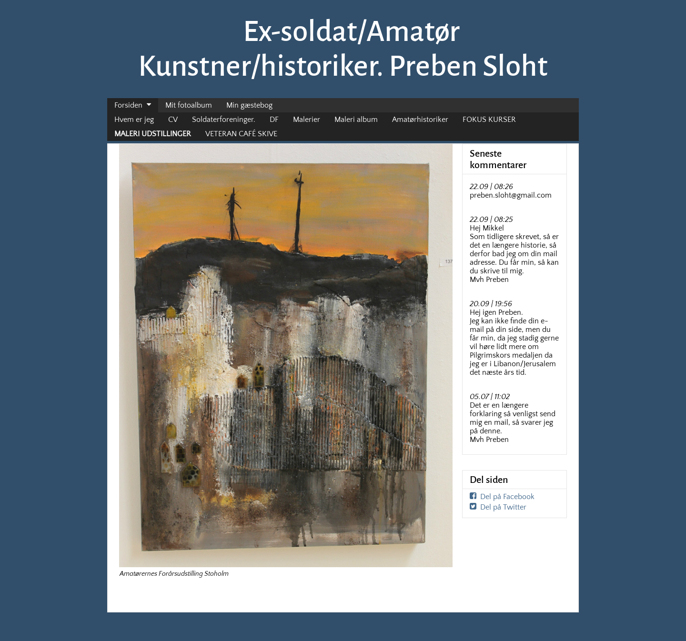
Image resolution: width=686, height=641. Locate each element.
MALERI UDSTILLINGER (152, 134)
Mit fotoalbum (188, 105)
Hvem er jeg (134, 119)
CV (173, 119)
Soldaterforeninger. (223, 119)
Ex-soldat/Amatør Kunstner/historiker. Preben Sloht (343, 49)
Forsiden (128, 105)
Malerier (306, 119)
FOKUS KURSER (489, 119)
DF (274, 119)
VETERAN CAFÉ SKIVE (241, 134)
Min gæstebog (249, 105)
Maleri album (356, 119)
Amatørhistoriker (420, 119)
